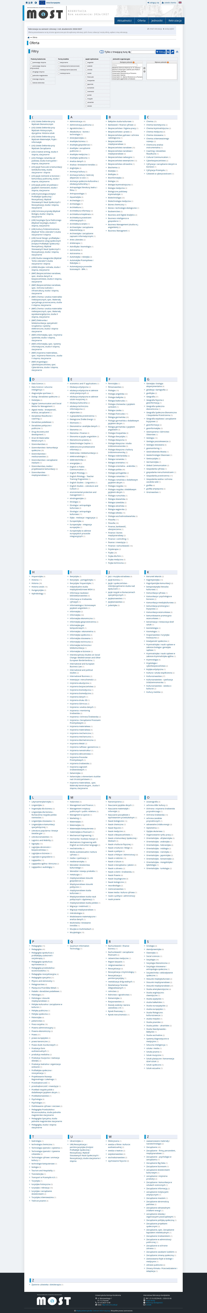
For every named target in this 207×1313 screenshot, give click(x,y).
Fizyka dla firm (115, 556)
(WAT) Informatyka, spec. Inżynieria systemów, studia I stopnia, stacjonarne (47, 338)
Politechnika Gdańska (127, 71)
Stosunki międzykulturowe (159, 979)
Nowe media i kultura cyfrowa (122, 892)
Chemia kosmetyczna (157, 125)
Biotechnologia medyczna (120, 201)
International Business (81, 676)
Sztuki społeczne (155, 1065)
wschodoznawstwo (117, 1157)
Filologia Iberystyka (117, 436)
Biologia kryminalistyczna (120, 184)
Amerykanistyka (78, 138)
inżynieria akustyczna (80, 683)
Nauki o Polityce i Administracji (123, 854)
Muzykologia (77, 932)
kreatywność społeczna (157, 641)
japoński (90, 84)
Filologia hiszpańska (118, 433)
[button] (26, 2)
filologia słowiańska (118, 499)
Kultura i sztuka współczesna (160, 672)
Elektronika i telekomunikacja (84, 453)
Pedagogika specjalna (43, 977)
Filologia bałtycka (117, 397)
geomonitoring (154, 448)
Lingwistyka (38, 805)
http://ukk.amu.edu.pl (109, 1305)
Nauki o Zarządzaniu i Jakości (122, 865)
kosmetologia (153, 628)
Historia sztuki (40, 586)
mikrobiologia (77, 913)
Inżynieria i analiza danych (83, 707)
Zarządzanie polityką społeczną (161, 1220)
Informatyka (76, 611)
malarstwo (76, 801)
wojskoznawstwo (116, 1154)
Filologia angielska (118, 394)
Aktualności (124, 20)
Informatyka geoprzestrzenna (84, 622)
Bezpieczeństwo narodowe (121, 147)
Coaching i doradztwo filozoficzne (156, 152)
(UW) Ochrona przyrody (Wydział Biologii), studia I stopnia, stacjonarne (46, 214)
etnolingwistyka (78, 498)
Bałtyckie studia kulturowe (121, 121)
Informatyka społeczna (81, 635)
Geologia (151, 438)
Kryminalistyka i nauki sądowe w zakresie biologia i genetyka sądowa (160, 647)
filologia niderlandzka (119, 455)
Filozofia (113, 519)
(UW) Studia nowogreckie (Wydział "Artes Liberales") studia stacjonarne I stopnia (46, 261)
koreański (91, 88)
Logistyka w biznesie (42, 853)
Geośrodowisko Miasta (157, 451)
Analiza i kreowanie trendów (83, 164)
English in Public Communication (78, 468)
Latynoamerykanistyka (43, 801)
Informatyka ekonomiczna (82, 618)
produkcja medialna (42, 1054)
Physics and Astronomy (43, 981)
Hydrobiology (39, 593)
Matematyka (76, 821)
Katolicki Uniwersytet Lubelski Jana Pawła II (127, 70)
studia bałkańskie (155, 1002)
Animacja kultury (78, 171)
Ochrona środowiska (157, 815)
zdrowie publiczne (155, 1265)
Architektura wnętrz (80, 224)
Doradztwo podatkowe (43, 422)
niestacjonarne (65, 73)
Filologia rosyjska (117, 486)
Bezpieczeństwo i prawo (120, 131)
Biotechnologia (116, 197)
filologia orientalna (118, 462)
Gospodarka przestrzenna (159, 475)
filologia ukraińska (117, 506)
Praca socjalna (40, 1024)
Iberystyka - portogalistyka (82, 580)
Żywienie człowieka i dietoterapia (47, 1284)
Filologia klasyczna (117, 440)
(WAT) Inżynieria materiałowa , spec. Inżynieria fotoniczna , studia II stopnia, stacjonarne (47, 356)
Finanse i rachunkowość (120, 545)
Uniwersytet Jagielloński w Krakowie (127, 79)
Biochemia (114, 167)
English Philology (78, 473)
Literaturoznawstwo (42, 837)
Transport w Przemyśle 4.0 (44, 1177)
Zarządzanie (153, 1147)
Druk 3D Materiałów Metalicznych (40, 439)
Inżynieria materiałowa (81, 726)
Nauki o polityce (116, 851)
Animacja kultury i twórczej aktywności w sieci (82, 176)
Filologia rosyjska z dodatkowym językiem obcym (122, 490)
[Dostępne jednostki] (127, 73)
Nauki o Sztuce (116, 861)
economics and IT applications (84, 383)
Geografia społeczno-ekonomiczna (155, 407)
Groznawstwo (153, 492)
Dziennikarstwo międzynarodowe (40, 473)
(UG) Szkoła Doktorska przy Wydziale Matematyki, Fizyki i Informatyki (44, 139)
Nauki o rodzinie (117, 858)
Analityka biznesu (79, 141)
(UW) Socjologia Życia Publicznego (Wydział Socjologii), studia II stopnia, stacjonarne (46, 223)
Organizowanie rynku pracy (159, 834)
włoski (90, 106)
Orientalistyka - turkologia (159, 868)
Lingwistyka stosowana (43, 821)
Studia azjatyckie (155, 999)
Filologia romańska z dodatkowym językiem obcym (123, 481)
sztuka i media (154, 1048)
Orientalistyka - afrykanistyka (160, 838)
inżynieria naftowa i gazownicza (85, 747)
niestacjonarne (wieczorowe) (69, 66)
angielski (90, 62)
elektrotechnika (78, 460)
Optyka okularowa (155, 831)
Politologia (38, 994)
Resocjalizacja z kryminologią (122, 972)
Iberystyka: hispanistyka (81, 583)
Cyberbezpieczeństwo (157, 160)
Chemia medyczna (155, 131)
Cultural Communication (158, 157)
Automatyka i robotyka (81, 257)
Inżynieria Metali (78, 743)
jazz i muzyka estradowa (120, 576)
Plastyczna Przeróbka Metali (45, 988)
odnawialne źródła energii (159, 824)
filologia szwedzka (117, 502)
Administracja (78, 121)
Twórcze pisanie (40, 1200)
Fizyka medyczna (116, 559)
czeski (89, 73)
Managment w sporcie (81, 815)
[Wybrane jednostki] (162, 71)
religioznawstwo (116, 965)
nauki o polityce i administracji (121, 896)
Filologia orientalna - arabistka (122, 466)
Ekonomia (76, 429)
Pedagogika (38, 946)
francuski (91, 77)
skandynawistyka (155, 949)
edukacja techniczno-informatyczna (79, 407)
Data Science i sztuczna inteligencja (42, 388)
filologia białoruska (117, 400)
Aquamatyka (76, 197)
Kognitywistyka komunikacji (159, 583)
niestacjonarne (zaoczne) (68, 70)
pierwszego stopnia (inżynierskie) (38, 67)
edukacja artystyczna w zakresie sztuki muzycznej (84, 398)
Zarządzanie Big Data (157, 1163)
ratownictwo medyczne (119, 958)
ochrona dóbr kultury (157, 805)
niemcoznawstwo (117, 889)
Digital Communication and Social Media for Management (46, 404)
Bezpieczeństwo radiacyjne (121, 157)
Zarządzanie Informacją (158, 1188)
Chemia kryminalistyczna (158, 128)
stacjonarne (64, 62)
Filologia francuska (118, 413)
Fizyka (112, 552)
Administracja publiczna (82, 125)
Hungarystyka (39, 590)
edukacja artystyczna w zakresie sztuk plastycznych (84, 391)
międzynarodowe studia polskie (85, 903)
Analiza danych (78, 161)
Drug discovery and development (40, 433)
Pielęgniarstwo (39, 984)
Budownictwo (115, 211)
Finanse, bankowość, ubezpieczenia (117, 528)
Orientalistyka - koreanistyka (160, 858)
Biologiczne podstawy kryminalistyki (117, 192)
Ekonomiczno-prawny (80, 440)
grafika (150, 485)
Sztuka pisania (154, 1051)
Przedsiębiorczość (41, 1082)
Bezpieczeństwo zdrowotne (121, 164)
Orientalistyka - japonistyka (159, 855)
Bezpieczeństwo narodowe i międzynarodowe (120, 152)
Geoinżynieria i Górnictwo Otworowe (157, 433)
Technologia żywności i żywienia (47, 1148)
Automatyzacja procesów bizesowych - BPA (81, 267)
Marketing (75, 818)
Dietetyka (37, 400)
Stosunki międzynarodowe (159, 982)
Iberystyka (75, 576)
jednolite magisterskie (40, 75)
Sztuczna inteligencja (157, 1045)
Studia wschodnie (155, 1035)
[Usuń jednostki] (144, 71)
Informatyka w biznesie (81, 651)
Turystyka (37, 1181)
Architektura (76, 207)
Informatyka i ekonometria (83, 631)
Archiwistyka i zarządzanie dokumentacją (81, 228)
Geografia (152, 396)
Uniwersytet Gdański (127, 75)
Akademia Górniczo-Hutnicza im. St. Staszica (127, 68)
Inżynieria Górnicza (79, 703)
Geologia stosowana (156, 445)
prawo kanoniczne (41, 1041)
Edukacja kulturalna (80, 403)
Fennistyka (114, 383)
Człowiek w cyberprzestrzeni (160, 173)
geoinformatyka (154, 428)
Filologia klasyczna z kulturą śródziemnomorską (120, 451)
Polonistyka (38, 1017)
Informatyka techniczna (81, 641)
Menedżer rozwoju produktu (84, 871)
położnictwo (38, 1021)
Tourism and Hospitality (43, 1170)
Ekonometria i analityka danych (85, 426)
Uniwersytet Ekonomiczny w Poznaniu (127, 73)
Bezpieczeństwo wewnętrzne (122, 160)
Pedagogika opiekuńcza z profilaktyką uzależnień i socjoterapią (43, 955)
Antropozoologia (78, 193)
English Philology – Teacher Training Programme (82, 477)
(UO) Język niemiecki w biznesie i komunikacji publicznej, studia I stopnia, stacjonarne (46, 179)
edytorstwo (76, 412)
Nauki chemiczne (117, 824)
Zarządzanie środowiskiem (159, 1236)
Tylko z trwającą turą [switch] (113, 51)
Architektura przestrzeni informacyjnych (80, 219)
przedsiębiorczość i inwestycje (46, 1086)
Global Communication (157, 465)
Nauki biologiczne (117, 821)
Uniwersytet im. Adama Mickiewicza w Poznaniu (127, 77)
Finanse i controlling (118, 539)
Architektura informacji (81, 210)
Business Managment (119, 230)
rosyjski (90, 99)
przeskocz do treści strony (0, 0)
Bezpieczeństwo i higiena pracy (123, 128)
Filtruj (160, 51)
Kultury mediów (154, 692)
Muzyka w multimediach (82, 929)
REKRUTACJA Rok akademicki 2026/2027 (88, 13)
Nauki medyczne (116, 831)
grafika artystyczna (155, 488)
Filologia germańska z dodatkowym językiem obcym (123, 422)
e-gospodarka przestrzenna (83, 416)
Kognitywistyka (154, 580)
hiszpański (91, 80)
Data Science (38, 383)
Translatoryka (39, 1174)
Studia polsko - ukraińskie (159, 1025)
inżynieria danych (79, 697)
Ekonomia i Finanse (79, 433)
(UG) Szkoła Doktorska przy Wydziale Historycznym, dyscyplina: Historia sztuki (43, 130)
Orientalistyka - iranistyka (158, 852)
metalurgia (76, 874)
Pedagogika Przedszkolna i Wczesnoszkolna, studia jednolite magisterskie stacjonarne (46, 1112)
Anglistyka (75, 168)
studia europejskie (155, 1009)
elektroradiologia (78, 456)
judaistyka (114, 605)
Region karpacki (116, 961)
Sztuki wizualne (154, 1068)
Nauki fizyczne (115, 828)
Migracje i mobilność (80, 906)
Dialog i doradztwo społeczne (46, 396)
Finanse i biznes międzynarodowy (117, 534)
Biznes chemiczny (117, 204)
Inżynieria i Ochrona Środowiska (85, 716)
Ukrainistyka (76, 1141)
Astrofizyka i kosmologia (81, 246)
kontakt (148, 1305)
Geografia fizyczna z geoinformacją (155, 401)
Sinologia (151, 946)
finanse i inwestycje (118, 542)
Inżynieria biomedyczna (81, 690)
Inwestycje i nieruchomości (83, 679)
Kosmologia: (153, 631)
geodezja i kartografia (157, 389)
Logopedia (38, 860)
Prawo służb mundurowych (45, 1045)
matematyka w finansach (82, 832)
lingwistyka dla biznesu (43, 808)
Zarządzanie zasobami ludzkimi (161, 1252)
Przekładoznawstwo (41, 1096)
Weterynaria (114, 1141)
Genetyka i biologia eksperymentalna (155, 385)
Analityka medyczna (80, 154)
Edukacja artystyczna (80, 387)
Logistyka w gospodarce (43, 856)
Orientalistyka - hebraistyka (159, 845)
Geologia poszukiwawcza (158, 441)
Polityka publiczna (41, 1010)
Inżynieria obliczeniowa (81, 754)
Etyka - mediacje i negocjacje (84, 517)
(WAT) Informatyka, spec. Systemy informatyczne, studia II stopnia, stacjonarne (46, 347)
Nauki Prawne (115, 875)
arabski (90, 66)
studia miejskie (154, 1018)
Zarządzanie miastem (157, 1198)
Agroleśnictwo (77, 128)
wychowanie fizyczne (118, 1161)
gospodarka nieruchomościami (161, 472)
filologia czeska (116, 410)
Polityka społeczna (41, 1014)
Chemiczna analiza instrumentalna (154, 146)
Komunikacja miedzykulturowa (161, 602)
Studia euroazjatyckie (157, 1005)
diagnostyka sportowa (42, 393)
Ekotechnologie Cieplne (81, 443)
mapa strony (150, 1300)
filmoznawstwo (116, 387)
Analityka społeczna (80, 158)
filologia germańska (118, 417)
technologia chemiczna (43, 1144)
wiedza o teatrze (116, 1150)
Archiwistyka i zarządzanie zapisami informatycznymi (83, 234)
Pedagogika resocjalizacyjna (45, 974)
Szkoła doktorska (38, 83)
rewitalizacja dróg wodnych (121, 981)
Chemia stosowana (156, 135)
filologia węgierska (117, 509)
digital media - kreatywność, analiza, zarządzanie (44, 411)
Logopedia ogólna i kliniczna (45, 863)
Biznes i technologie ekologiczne (123, 208)
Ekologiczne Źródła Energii (83, 419)
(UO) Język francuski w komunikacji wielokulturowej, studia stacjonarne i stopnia (47, 170)
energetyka (76, 463)
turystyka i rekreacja (42, 1187)
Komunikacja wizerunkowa (159, 612)
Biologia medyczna (117, 188)
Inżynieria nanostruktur (81, 750)
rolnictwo (113, 991)
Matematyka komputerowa (83, 828)
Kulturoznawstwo (155, 676)
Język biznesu (115, 580)
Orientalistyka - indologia (158, 848)
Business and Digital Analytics (122, 215)
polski (90, 95)
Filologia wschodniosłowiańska (123, 516)
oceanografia (153, 801)
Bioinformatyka (116, 177)
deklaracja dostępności (154, 1303)
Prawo (36, 1034)
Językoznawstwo (117, 598)
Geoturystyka (153, 458)
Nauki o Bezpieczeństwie (120, 834)
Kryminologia (153, 659)
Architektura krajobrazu (81, 214)
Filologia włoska (116, 512)
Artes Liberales (78, 239)
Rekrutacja (175, 20)
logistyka (37, 843)
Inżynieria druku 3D (80, 700)
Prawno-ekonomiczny (42, 1031)
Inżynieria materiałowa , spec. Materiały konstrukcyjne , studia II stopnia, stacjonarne (85, 785)
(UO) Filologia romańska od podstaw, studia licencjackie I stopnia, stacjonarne (44, 161)
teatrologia (38, 1141)
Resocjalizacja (115, 968)
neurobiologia (115, 885)
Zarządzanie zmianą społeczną (161, 1255)
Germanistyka (153, 462)
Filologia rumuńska (117, 495)
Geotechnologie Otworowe (159, 455)
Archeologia (77, 200)
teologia (36, 1167)
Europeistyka (77, 521)
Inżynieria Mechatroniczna (83, 740)
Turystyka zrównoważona (44, 1197)
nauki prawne (114, 899)
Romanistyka (115, 998)
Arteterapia (76, 243)
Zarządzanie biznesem (157, 1166)
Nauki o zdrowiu (116, 868)
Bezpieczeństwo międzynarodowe (117, 142)
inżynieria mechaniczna (81, 733)
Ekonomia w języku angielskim (84, 436)
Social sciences (154, 956)
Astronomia (76, 250)
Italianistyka (76, 773)
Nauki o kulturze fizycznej (120, 844)
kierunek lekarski (155, 576)
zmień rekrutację (154, 29)
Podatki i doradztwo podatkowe (47, 991)
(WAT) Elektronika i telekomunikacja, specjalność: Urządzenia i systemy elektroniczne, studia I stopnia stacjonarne (45, 326)
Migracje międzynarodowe (83, 909)
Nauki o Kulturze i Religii (120, 848)
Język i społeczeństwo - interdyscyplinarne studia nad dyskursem (121, 586)
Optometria (152, 828)
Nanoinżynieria (116, 801)
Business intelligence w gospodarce (118, 219)
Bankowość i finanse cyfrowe (122, 125)
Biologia (113, 181)
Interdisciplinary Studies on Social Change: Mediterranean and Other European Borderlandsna (85, 658)
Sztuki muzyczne (155, 1055)
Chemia (151, 121)
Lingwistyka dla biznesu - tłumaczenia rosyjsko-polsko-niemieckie (44, 815)
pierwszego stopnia (39, 62)
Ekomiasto (75, 422)
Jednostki (157, 20)
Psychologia (38, 1099)
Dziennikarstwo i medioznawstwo (40, 455)
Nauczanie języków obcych (121, 805)
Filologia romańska (118, 476)
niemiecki (91, 91)
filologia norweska (117, 459)
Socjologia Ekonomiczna (158, 963)
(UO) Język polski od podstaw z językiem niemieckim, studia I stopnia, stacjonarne (45, 188)
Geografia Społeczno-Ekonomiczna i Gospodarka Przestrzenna (161, 413)
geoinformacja (154, 425)
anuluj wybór (168, 29)
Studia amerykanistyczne (158, 989)
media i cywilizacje (79, 858)
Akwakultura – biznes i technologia (80, 133)
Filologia (113, 390)
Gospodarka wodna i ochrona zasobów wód (159, 480)
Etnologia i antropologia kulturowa (80, 506)
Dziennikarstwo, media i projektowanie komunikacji (45, 467)
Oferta (141, 20)
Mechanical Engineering (82, 835)
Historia (37, 580)
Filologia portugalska (118, 473)
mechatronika (77, 848)
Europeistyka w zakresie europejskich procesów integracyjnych (80, 533)
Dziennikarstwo (40, 444)
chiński (90, 70)
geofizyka (151, 393)
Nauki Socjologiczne (118, 878)
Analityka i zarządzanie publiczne (80, 149)
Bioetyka (113, 171)
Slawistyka (152, 952)
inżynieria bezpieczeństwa (83, 686)
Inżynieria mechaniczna (81, 736)
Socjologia (152, 959)
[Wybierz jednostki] (144, 68)
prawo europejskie (41, 1038)
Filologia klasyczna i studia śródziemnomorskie (119, 444)
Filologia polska (116, 469)
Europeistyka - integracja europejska (81, 526)
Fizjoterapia (114, 549)
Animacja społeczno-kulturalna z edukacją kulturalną (84, 182)
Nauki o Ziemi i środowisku (121, 872)
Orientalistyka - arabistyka (159, 841)
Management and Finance (82, 805)
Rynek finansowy (116, 1011)
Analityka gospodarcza (81, 144)
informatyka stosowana (81, 638)
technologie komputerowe (44, 1163)
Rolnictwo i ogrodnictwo (120, 994)
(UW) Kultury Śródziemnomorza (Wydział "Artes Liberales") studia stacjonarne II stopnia (46, 232)
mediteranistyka (78, 861)
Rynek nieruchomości (119, 1014)
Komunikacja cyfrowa (157, 593)
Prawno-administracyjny (43, 1027)
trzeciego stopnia (38, 79)
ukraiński (91, 102)
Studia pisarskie (154, 1022)
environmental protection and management (83, 493)
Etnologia (75, 502)
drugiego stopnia (38, 72)
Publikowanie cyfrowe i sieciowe (47, 1106)
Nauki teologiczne (117, 882)
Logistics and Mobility (42, 840)
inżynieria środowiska (80, 763)
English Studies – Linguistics (83, 482)
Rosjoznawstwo (116, 1001)
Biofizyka (113, 174)
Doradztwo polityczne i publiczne (42, 427)
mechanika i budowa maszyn (84, 839)
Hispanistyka (38, 576)
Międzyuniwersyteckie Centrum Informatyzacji (93, 1311)
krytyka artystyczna (156, 669)
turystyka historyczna (42, 1184)
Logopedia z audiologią (43, 867)
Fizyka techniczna (117, 563)
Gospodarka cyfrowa (156, 469)
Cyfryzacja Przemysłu (157, 170)
